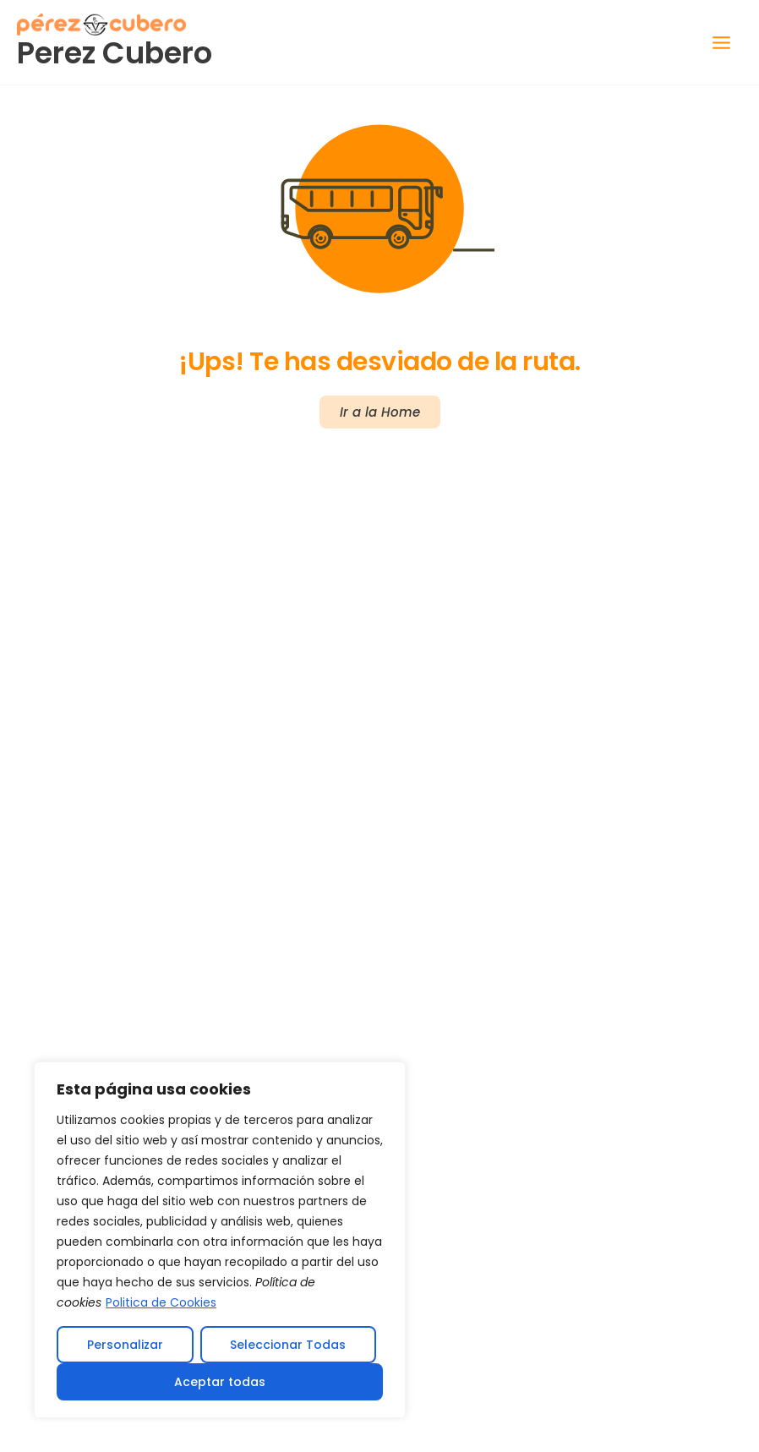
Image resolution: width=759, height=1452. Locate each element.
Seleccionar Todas (288, 1344)
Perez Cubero (114, 53)
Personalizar (125, 1344)
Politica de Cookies (161, 1302)
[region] (220, 1240)
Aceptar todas (219, 1381)
